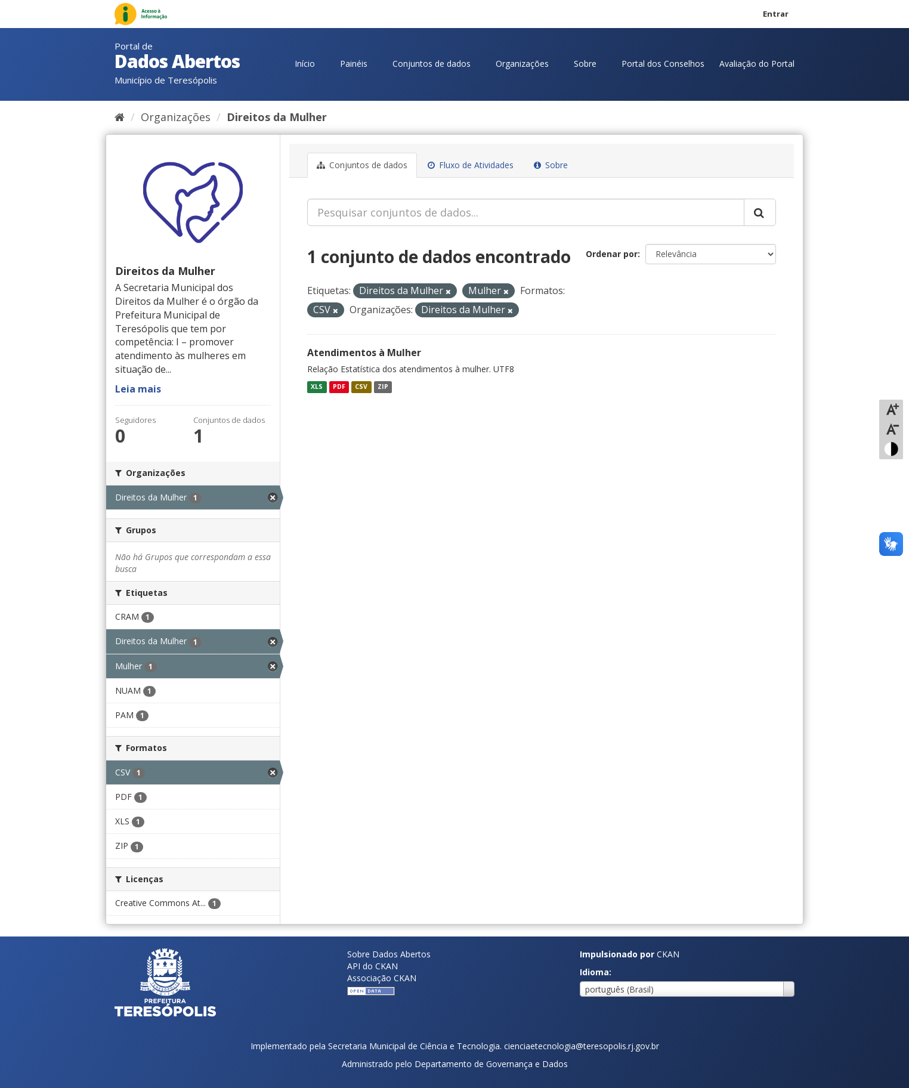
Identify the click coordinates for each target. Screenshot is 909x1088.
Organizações (522, 63)
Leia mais (138, 388)
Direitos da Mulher (277, 117)
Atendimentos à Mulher (364, 352)
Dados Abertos (177, 61)
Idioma (594, 972)
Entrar (776, 13)
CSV (361, 386)
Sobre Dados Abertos (389, 954)
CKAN (668, 954)
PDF (339, 386)
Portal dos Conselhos (663, 63)
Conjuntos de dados (431, 63)
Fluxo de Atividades (471, 165)
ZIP (383, 386)
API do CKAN (372, 966)
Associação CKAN (381, 978)
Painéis (353, 63)
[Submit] (760, 212)
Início (305, 63)
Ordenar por (612, 253)
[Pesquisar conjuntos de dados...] (525, 212)
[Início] (120, 117)
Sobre (585, 63)
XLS (317, 386)
